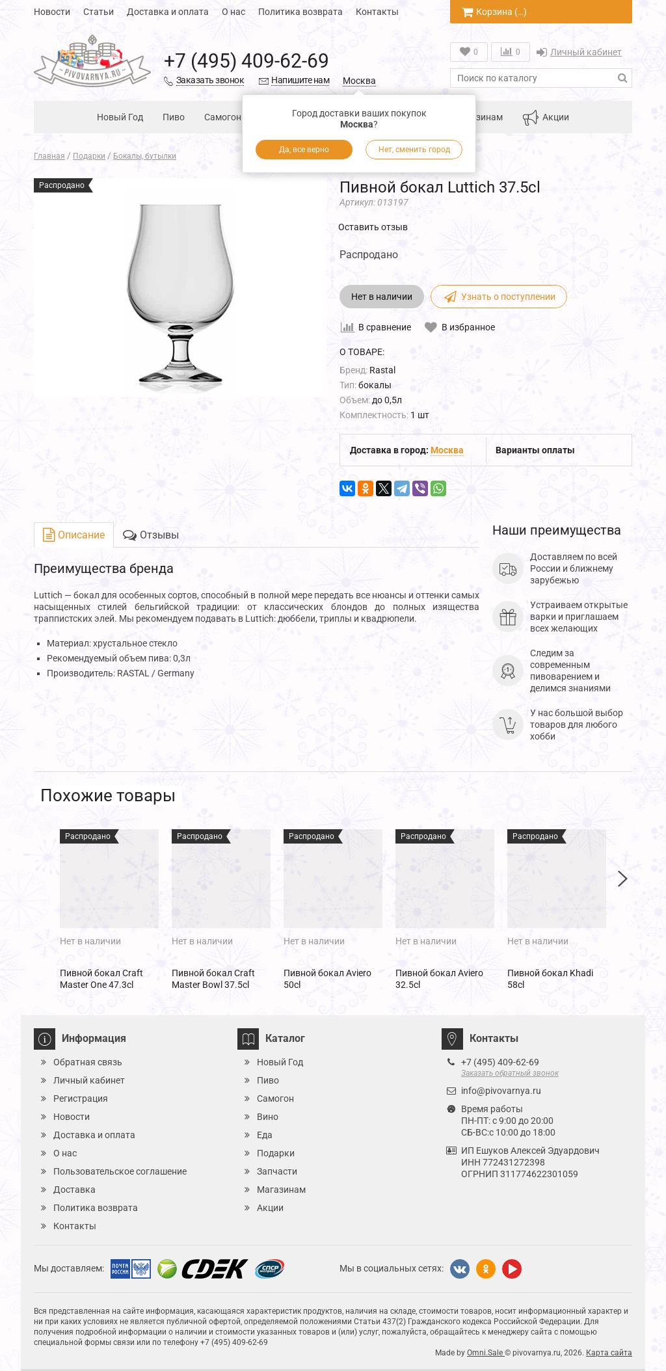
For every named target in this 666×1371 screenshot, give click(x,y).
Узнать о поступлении (498, 296)
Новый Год (120, 117)
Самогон (222, 117)
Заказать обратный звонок (510, 1073)
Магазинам (478, 117)
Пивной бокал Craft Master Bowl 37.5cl (213, 979)
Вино (267, 1116)
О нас (233, 12)
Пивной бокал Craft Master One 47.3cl (101, 979)
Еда (265, 1135)
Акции (545, 117)
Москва (359, 80)
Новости (52, 12)
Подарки (276, 1153)
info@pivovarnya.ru (501, 1090)
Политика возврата (300, 12)
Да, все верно (304, 149)
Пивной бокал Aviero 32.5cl (439, 979)
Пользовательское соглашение (120, 1171)
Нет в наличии (381, 296)
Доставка (74, 1189)
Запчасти (277, 1171)
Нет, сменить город (414, 149)
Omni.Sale (486, 1352)
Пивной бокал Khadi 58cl (550, 979)
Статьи (98, 12)
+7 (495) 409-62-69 (246, 60)
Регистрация (80, 1098)
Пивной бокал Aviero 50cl (327, 979)
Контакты (377, 12)
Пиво (174, 117)
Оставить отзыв (373, 227)
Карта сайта (609, 1352)
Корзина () (494, 12)
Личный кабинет (579, 52)
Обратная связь (87, 1062)
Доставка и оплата (168, 12)
